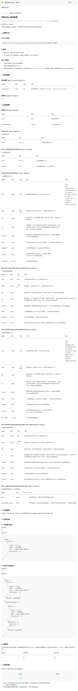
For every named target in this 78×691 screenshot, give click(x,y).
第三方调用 (64, 68)
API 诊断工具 (61, 647)
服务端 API (5, 7)
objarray (33, 124)
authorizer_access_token (38, 68)
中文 (69, 2)
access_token (48, 89)
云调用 (31, 55)
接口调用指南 (54, 21)
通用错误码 (31, 647)
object (32, 118)
